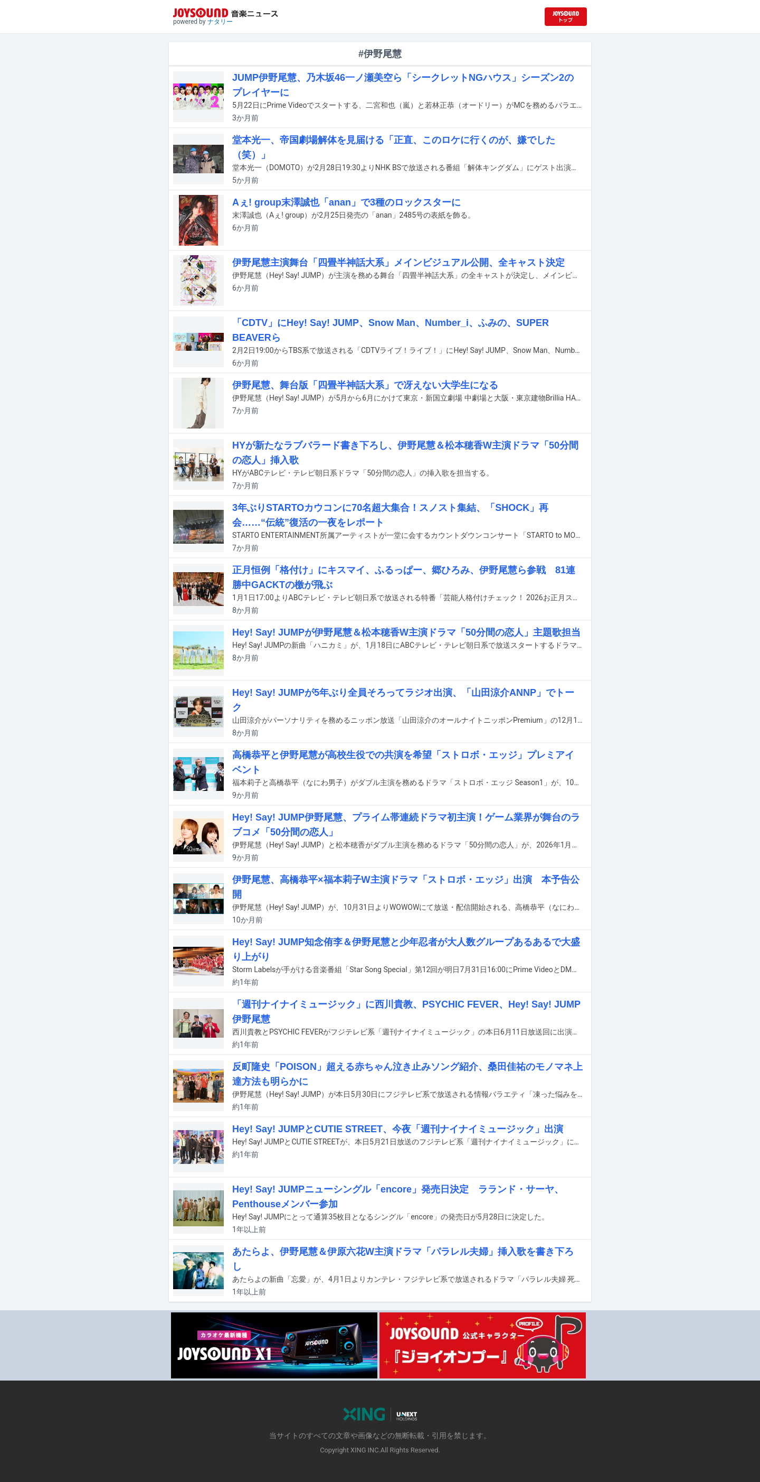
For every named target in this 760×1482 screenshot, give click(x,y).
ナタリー (220, 21)
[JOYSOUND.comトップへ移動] (566, 16)
